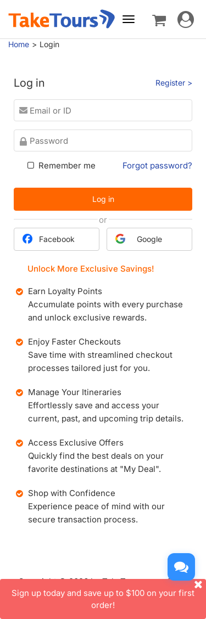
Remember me (60, 165)
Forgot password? (157, 165)
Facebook (49, 239)
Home (18, 44)
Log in (103, 199)
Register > (173, 82)
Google (138, 239)
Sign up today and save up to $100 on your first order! (109, 594)
